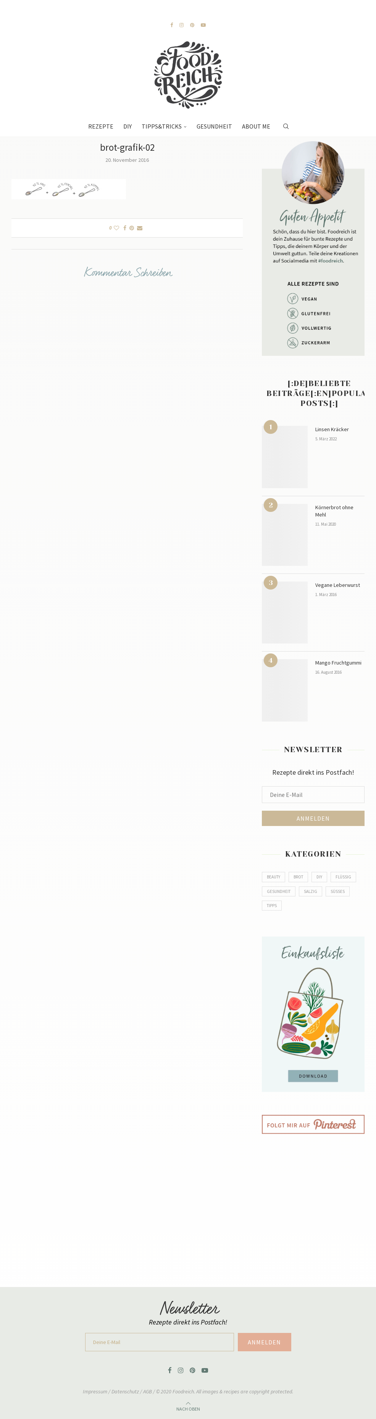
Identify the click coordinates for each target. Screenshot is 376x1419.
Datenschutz (125, 1391)
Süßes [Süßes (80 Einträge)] (338, 891)
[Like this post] (116, 228)
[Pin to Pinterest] (131, 228)
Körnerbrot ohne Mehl (334, 511)
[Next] (122, 12)
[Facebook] (171, 25)
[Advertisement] (313, 1205)
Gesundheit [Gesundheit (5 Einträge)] (278, 891)
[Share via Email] (139, 228)
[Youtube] (203, 25)
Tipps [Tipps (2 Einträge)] (272, 905)
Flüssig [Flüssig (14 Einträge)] (343, 877)
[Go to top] (188, 1407)
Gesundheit (214, 126)
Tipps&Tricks (162, 126)
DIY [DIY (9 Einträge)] (319, 877)
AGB (147, 1391)
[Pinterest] (192, 25)
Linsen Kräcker (332, 429)
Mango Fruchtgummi (338, 662)
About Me (256, 126)
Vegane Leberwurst (337, 585)
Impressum (95, 1391)
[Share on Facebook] (124, 228)
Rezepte (100, 126)
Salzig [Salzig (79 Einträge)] (310, 891)
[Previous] (114, 12)
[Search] (286, 122)
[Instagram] (181, 25)
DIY (127, 126)
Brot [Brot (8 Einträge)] (298, 877)
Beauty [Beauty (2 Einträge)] (273, 877)
